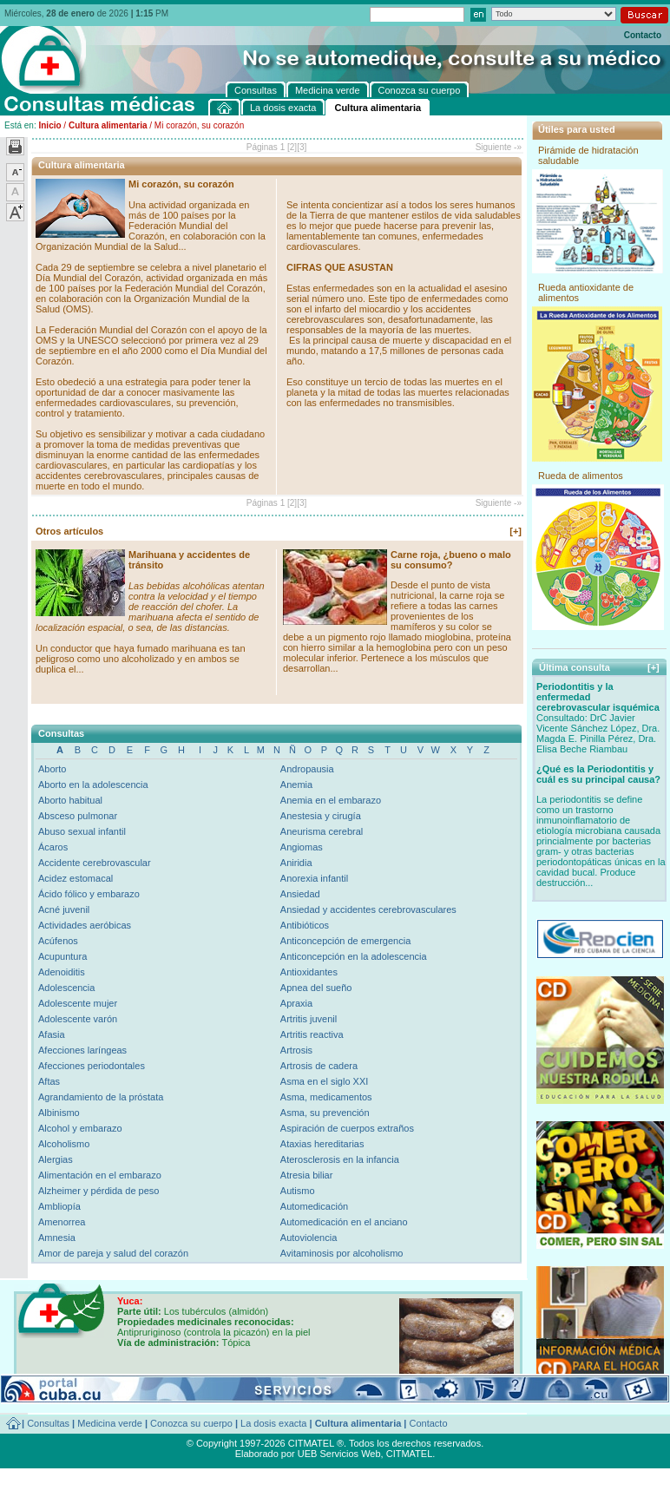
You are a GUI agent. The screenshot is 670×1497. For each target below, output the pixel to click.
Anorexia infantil (314, 878)
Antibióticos (304, 925)
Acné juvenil (63, 909)
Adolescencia (66, 987)
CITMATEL (409, 1453)
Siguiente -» (499, 147)
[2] (292, 147)
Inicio (49, 125)
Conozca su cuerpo (191, 1423)
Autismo (297, 1190)
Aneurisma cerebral (321, 831)
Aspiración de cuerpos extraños (347, 1128)
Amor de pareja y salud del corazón (113, 1253)
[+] (515, 531)
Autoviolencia (308, 1237)
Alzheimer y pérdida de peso (98, 1190)
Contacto (642, 35)
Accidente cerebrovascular (94, 862)
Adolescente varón (77, 1019)
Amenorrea (61, 1222)
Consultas (48, 1423)
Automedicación (314, 1206)
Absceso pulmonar (77, 816)
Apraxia (296, 1003)
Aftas (49, 1081)
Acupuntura (62, 956)
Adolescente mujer (77, 1003)
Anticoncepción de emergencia (345, 941)
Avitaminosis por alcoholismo (342, 1253)
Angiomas (301, 847)
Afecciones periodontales (91, 1065)
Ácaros (53, 847)
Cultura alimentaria (108, 125)
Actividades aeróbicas (84, 925)
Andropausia (307, 769)
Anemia (296, 784)
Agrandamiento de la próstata (100, 1097)
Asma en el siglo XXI (324, 1081)
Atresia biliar (306, 1175)
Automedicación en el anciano (344, 1222)
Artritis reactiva (312, 1034)
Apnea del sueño (316, 987)
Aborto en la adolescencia (93, 784)
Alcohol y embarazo (80, 1128)
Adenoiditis (61, 972)
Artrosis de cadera (319, 1065)
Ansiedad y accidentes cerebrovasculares (368, 909)
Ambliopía (59, 1206)
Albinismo (59, 1112)
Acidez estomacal (75, 878)
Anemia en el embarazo (330, 800)
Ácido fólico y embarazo (89, 894)
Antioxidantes (309, 972)
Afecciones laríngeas (82, 1050)
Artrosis (296, 1050)
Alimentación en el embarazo (99, 1175)
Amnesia (57, 1237)
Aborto (52, 769)
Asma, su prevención (325, 1112)
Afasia (51, 1034)
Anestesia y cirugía (320, 816)
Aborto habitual (70, 800)
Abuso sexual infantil (82, 831)
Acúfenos (58, 941)
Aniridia (296, 862)
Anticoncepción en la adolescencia (353, 956)
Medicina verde (109, 1423)
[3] (301, 147)
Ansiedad (300, 894)
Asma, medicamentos (326, 1097)
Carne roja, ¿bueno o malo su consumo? (451, 559)
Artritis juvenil (308, 1019)
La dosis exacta (273, 1423)
